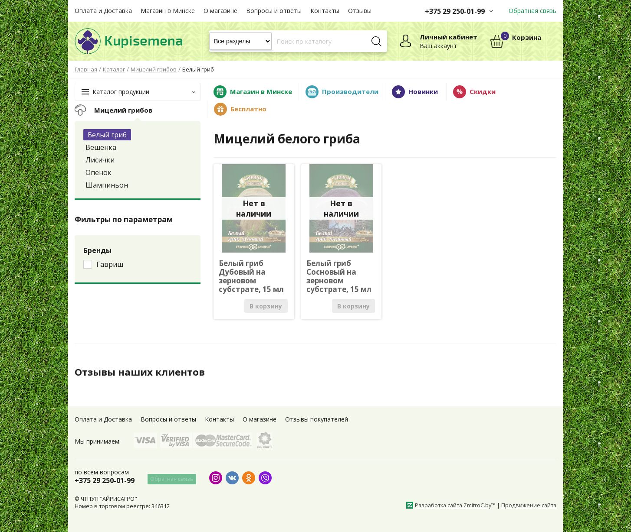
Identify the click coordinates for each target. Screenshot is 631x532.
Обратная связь (532, 10)
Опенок (98, 172)
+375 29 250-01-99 (455, 11)
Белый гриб (107, 134)
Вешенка (100, 147)
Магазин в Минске (168, 10)
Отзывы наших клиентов (144, 372)
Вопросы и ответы (274, 10)
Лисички (100, 160)
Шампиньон (106, 185)
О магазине (220, 10)
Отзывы (359, 10)
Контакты (324, 10)
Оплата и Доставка (103, 10)
